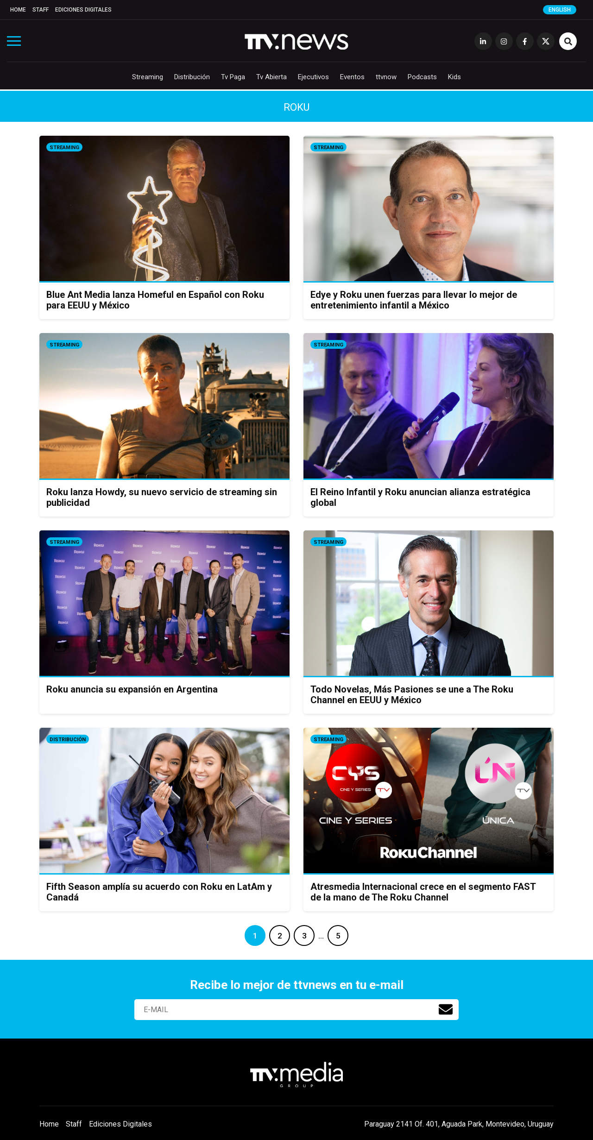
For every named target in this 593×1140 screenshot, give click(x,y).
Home (18, 9)
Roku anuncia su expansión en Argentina (132, 689)
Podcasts (422, 77)
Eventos (352, 77)
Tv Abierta (271, 77)
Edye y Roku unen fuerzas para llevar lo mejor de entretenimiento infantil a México (413, 300)
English (560, 9)
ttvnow (386, 77)
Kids (454, 77)
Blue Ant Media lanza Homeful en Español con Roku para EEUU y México (155, 300)
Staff (40, 9)
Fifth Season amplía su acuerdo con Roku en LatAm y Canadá (159, 892)
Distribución (192, 77)
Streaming (147, 77)
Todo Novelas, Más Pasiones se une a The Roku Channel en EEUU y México (411, 694)
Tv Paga (233, 77)
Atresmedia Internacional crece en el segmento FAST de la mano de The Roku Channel (423, 892)
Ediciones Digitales (83, 9)
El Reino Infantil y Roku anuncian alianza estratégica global (420, 497)
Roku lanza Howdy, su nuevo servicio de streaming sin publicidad (161, 497)
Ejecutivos (313, 77)
